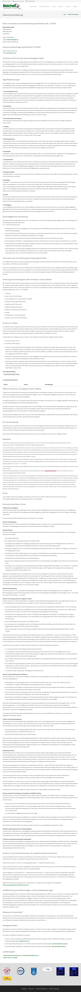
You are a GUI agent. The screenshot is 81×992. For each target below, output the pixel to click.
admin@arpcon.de (11, 53)
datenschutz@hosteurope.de (60, 944)
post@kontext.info (24, 941)
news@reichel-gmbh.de (50, 470)
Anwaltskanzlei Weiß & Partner (30, 955)
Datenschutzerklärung (41, 989)
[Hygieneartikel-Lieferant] (12, 6)
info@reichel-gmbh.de (18, 1)
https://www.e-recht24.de (10, 957)
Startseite (24, 989)
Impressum (31, 989)
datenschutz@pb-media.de (59, 946)
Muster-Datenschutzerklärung (11, 955)
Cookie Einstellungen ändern (11, 374)
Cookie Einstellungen (54, 989)
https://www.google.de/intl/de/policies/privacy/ (16, 885)
